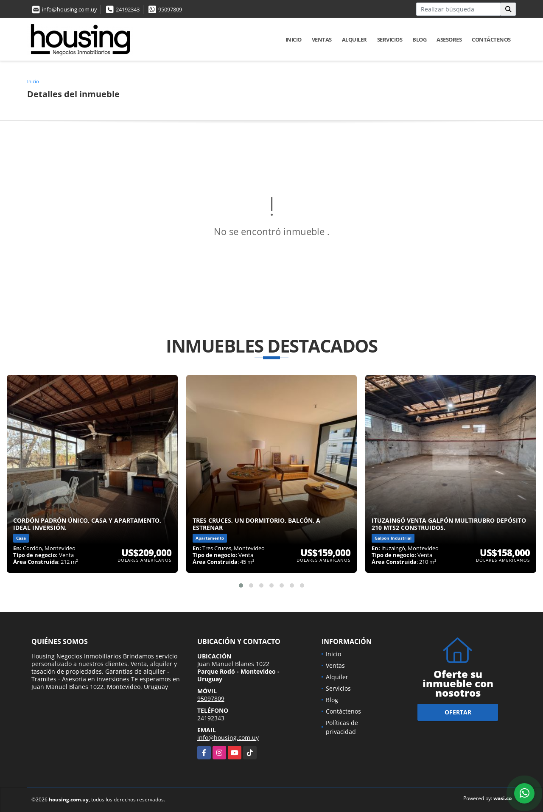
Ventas (322, 39)
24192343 (128, 9)
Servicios (390, 39)
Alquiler (354, 39)
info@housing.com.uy (69, 9)
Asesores (449, 39)
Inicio (293, 39)
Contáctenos (491, 39)
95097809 (170, 9)
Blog (419, 39)
